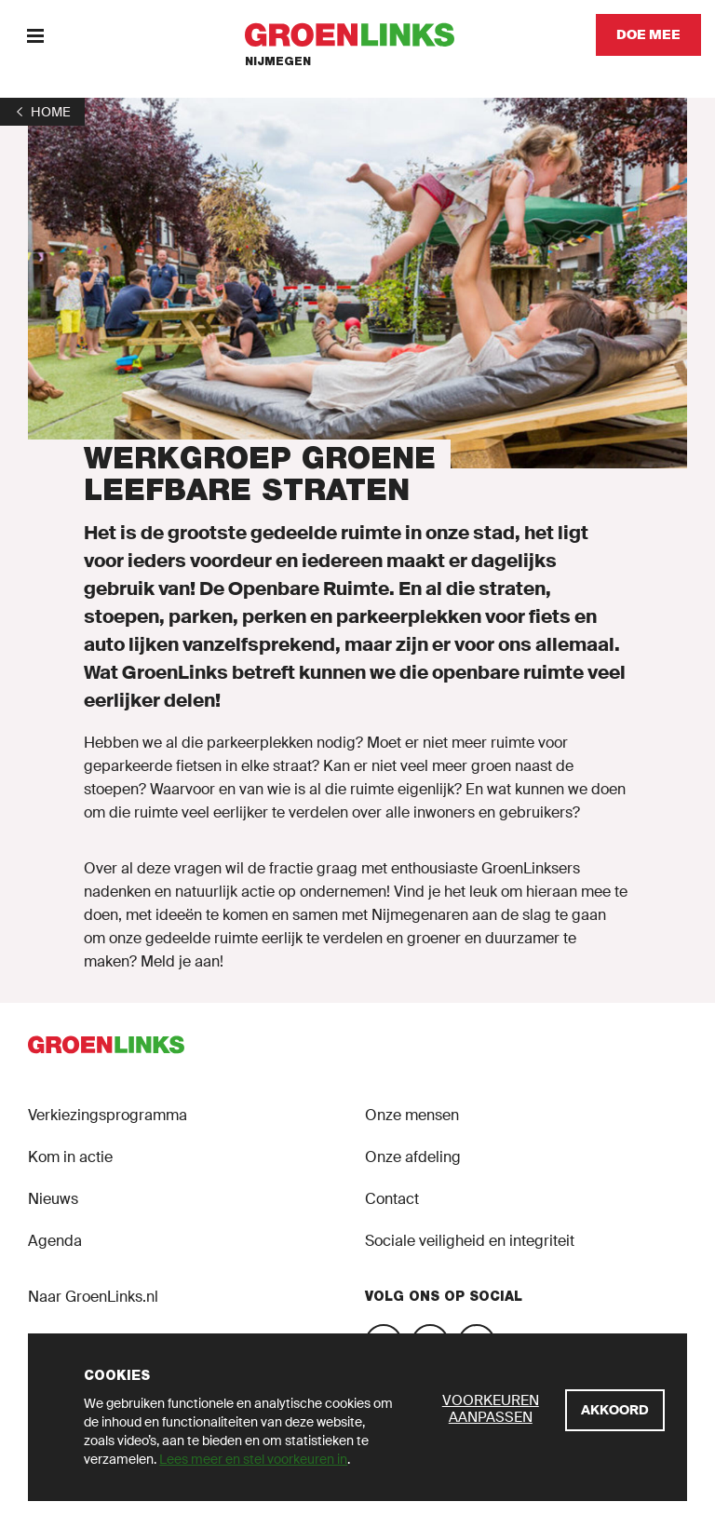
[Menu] (35, 35)
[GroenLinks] (358, 35)
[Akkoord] (615, 1410)
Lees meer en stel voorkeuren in (253, 1459)
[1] (42, 112)
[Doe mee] (648, 35)
